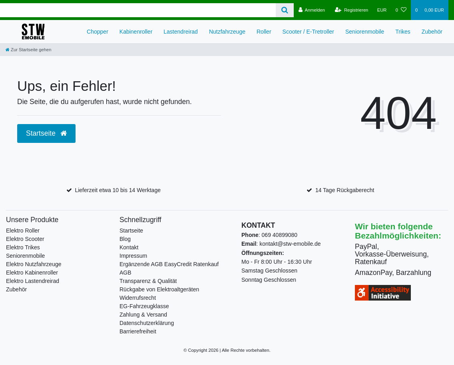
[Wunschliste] (401, 10)
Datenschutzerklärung (146, 323)
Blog (125, 239)
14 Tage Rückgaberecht (344, 190)
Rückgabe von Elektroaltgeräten (159, 289)
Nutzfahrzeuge (227, 31)
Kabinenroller (136, 31)
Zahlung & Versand (143, 314)
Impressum (133, 256)
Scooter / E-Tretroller (308, 31)
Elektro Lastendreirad (32, 281)
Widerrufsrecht (137, 298)
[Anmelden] (311, 10)
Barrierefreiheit (137, 331)
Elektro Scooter (25, 239)
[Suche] (285, 10)
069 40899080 (280, 235)
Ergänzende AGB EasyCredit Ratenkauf (169, 264)
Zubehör (432, 31)
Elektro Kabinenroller (32, 272)
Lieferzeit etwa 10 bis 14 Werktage (118, 190)
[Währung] (382, 10)
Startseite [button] (46, 133)
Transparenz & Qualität (148, 281)
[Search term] (138, 10)
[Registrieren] (351, 10)
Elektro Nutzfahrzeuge (34, 264)
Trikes (402, 31)
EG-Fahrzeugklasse (144, 306)
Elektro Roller (23, 230)
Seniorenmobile (364, 31)
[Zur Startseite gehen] (28, 49)
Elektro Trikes (23, 247)
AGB (125, 272)
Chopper (97, 31)
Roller (264, 31)
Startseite (131, 230)
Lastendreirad (180, 31)
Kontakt (128, 247)
